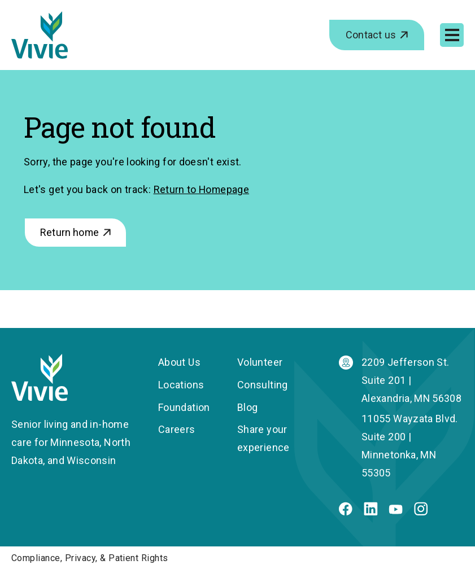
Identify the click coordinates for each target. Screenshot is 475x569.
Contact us (371, 35)
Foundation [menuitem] (184, 407)
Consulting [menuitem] (262, 385)
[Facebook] (345, 512)
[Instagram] (421, 512)
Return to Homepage (202, 189)
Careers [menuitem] (176, 429)
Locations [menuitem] (181, 385)
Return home (69, 232)
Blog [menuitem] (247, 407)
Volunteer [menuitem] (259, 362)
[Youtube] (396, 511)
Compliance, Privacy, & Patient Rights (89, 558)
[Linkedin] (371, 512)
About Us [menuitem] (179, 362)
